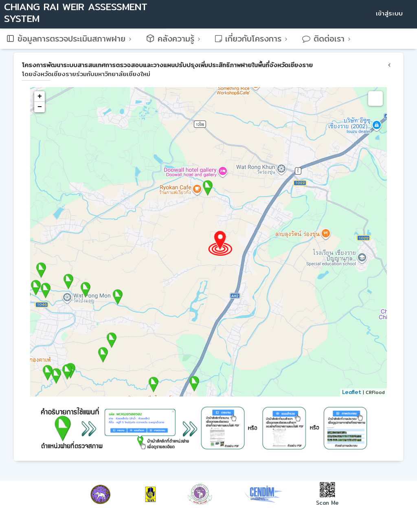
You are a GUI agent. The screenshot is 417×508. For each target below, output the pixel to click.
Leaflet (351, 392)
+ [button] (39, 96)
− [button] (39, 107)
